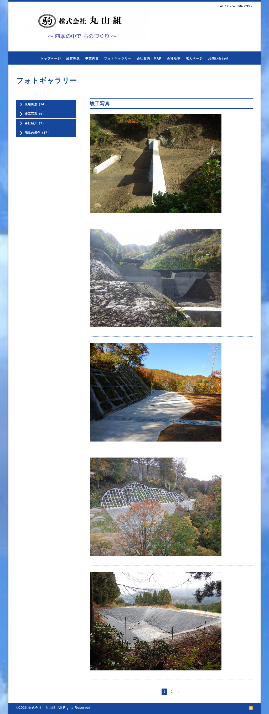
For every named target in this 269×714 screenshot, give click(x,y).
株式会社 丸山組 (41, 708)
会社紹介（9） (35, 123)
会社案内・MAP (149, 58)
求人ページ (194, 58)
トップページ (50, 58)
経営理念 (73, 58)
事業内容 (92, 58)
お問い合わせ (218, 58)
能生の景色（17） (37, 132)
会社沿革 (173, 58)
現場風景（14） (36, 104)
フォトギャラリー (117, 58)
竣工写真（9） (35, 113)
